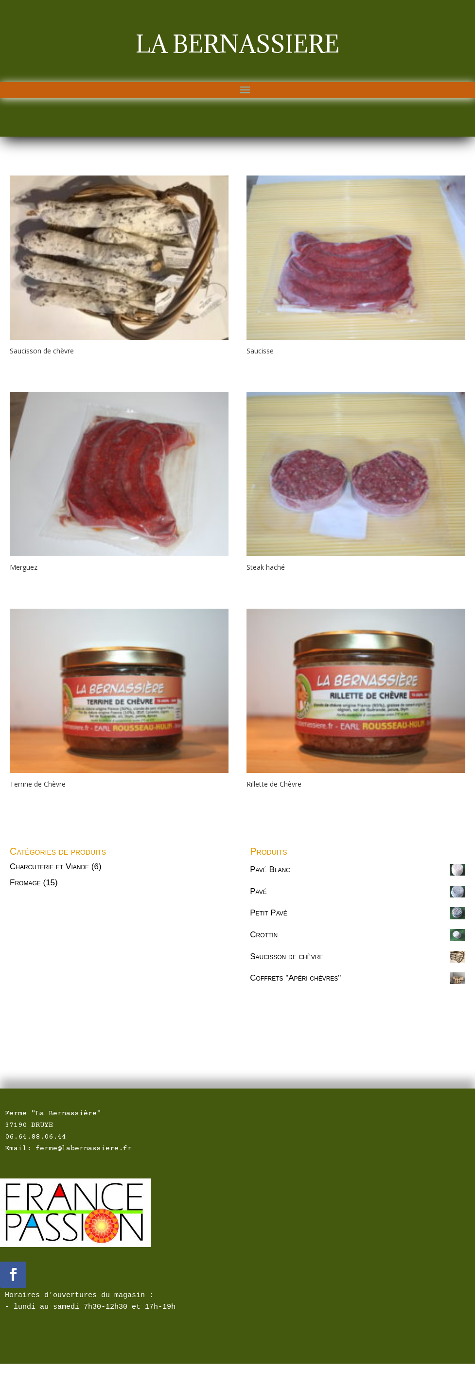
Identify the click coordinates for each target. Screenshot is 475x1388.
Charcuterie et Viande (49, 866)
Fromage (25, 882)
